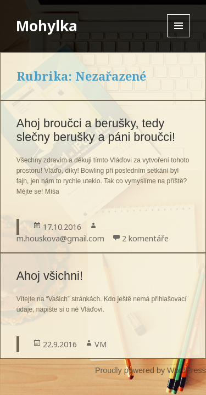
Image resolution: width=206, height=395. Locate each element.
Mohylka (46, 26)
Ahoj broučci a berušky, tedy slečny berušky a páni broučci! (95, 130)
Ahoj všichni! (49, 276)
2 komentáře (145, 238)
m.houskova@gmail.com (60, 238)
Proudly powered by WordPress (150, 370)
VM (100, 344)
